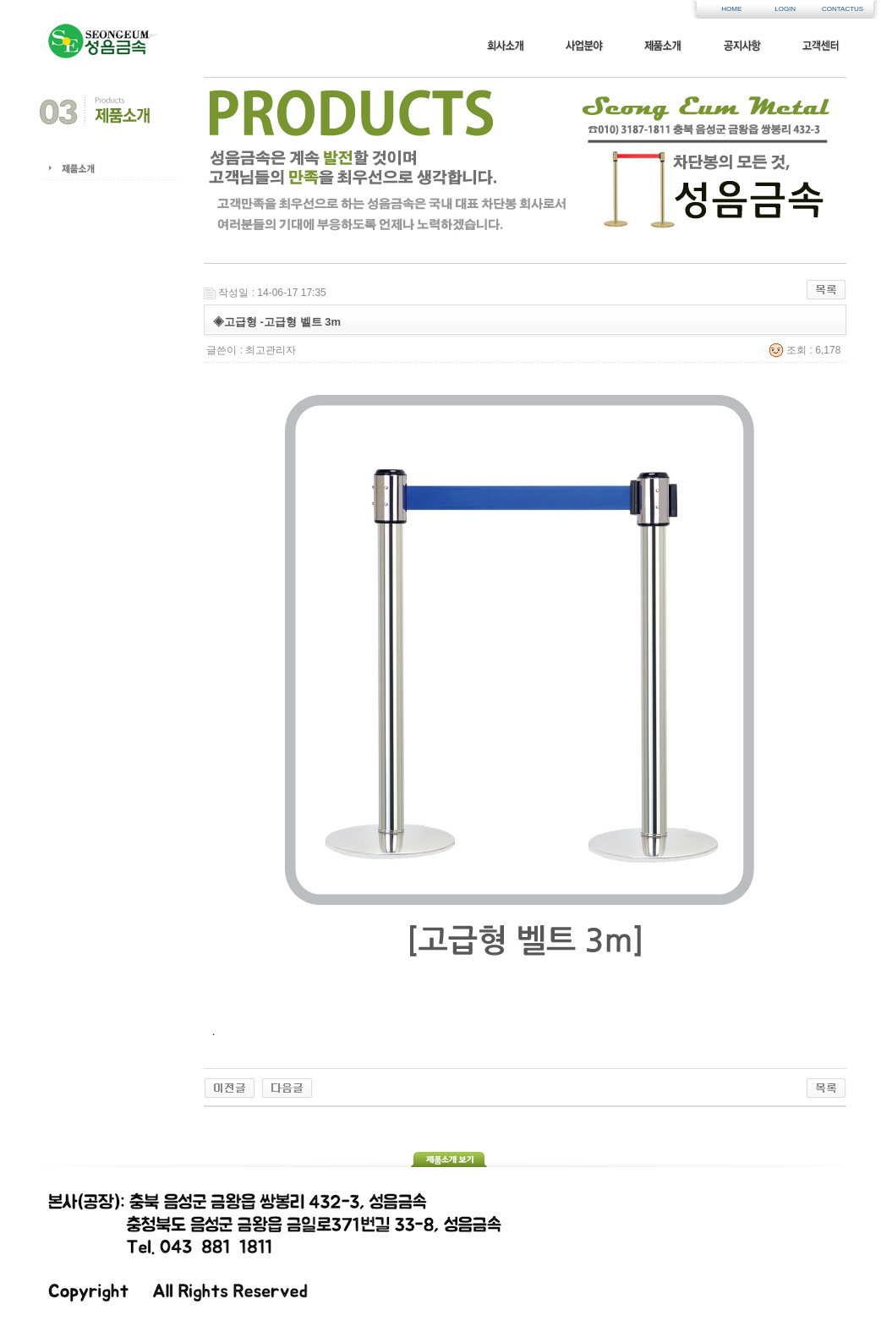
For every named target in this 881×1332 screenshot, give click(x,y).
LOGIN (785, 9)
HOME (731, 9)
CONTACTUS (839, 9)
